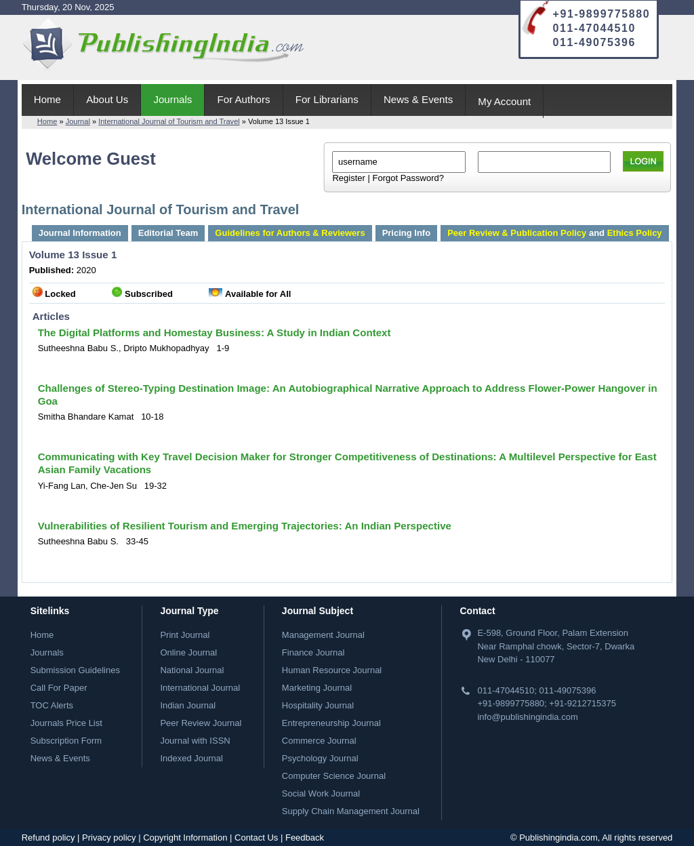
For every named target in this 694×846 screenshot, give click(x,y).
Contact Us (256, 837)
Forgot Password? (408, 178)
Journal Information (80, 233)
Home (47, 99)
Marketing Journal (317, 688)
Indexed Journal (191, 758)
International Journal (200, 688)
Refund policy (48, 837)
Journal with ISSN (195, 741)
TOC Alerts (51, 705)
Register (348, 178)
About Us (107, 99)
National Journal (192, 670)
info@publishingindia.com (527, 717)
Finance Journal (313, 652)
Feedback (304, 837)
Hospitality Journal (318, 705)
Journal (78, 121)
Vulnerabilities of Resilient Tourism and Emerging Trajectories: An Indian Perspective (244, 525)
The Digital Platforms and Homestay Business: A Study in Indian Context (214, 332)
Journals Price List (66, 723)
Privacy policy (109, 837)
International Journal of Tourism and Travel (169, 121)
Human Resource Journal (332, 670)
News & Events (418, 99)
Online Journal (188, 652)
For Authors (244, 99)
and (554, 233)
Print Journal (184, 635)
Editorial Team (168, 233)
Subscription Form (66, 741)
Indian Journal (188, 705)
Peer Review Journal (200, 723)
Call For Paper (58, 688)
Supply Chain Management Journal (351, 811)
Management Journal (323, 635)
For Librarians (327, 99)
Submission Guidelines (75, 670)
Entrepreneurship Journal (331, 723)
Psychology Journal (320, 758)
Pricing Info (406, 233)
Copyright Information (185, 837)
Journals (172, 99)
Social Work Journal (321, 793)
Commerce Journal (319, 741)
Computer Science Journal (334, 776)
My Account (504, 101)
